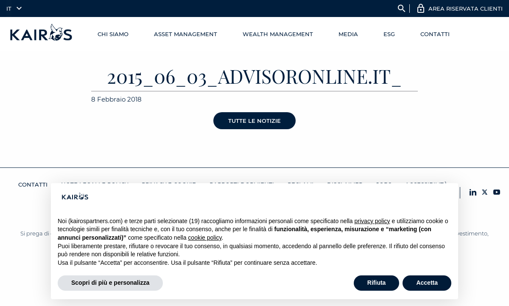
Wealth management (278, 34)
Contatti (435, 34)
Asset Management (185, 34)
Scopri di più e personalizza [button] (110, 282)
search (402, 8)
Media (348, 34)
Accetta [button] (427, 282)
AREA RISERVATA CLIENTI (465, 8)
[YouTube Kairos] (497, 192)
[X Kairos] (485, 192)
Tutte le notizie (254, 120)
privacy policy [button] (372, 221)
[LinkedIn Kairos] (473, 192)
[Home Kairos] (41, 34)
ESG (389, 34)
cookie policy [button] (204, 237)
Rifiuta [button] (376, 282)
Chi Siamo (113, 34)
